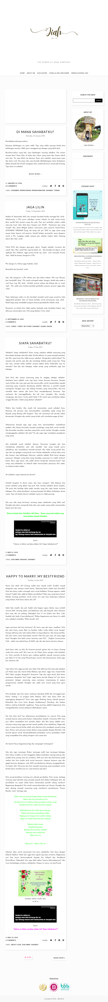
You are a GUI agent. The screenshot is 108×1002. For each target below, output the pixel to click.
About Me (31, 73)
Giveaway (15, 190)
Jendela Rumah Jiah (79, 73)
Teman (57, 190)
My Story (28, 326)
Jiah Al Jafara (89, 145)
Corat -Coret (17, 326)
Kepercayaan (25, 190)
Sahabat (49, 190)
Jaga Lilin (35, 207)
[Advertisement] (35, 106)
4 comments (11, 940)
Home (22, 73)
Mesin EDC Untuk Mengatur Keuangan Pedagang (88, 300)
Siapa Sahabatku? (35, 343)
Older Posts (58, 958)
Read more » (35, 174)
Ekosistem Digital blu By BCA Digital (88, 223)
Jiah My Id (60, 999)
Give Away (15, 559)
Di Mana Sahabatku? (35, 132)
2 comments (11, 322)
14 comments (11, 186)
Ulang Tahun (46, 326)
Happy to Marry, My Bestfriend (35, 576)
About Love (16, 944)
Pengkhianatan (38, 190)
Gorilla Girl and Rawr (59, 73)
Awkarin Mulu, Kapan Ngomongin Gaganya (88, 257)
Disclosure (42, 73)
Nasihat (23, 559)
